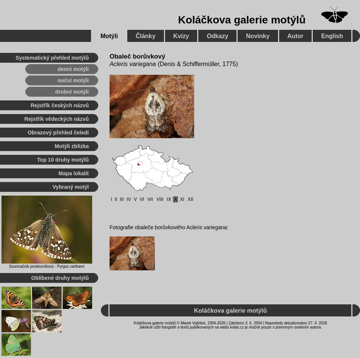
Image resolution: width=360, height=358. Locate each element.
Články (145, 36)
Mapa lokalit (74, 173)
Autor (295, 36)
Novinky (257, 36)
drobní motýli (72, 92)
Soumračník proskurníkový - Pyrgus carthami (47, 266)
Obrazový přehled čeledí (58, 133)
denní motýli (73, 69)
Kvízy (181, 36)
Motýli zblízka (72, 146)
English (332, 36)
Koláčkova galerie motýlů (242, 20)
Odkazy (217, 36)
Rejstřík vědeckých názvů (57, 119)
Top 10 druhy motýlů (63, 160)
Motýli (109, 36)
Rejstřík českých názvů (60, 105)
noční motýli (73, 80)
